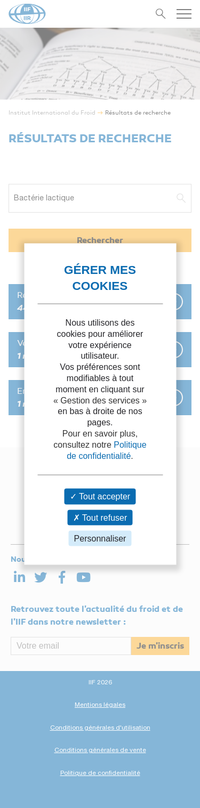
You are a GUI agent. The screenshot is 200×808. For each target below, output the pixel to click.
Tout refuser (100, 517)
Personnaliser (100, 538)
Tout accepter (100, 496)
